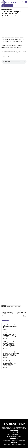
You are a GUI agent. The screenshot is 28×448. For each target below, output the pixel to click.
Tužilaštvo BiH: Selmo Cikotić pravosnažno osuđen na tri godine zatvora (21, 314)
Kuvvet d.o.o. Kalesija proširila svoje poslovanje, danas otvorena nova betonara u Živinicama (11, 353)
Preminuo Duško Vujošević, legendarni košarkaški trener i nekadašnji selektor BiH (10, 335)
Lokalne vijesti (8, 9)
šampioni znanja (10, 306)
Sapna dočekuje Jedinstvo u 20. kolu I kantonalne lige (10, 326)
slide (16, 306)
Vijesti (3, 9)
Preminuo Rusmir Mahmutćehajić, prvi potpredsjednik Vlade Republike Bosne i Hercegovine (9, 363)
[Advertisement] (14, 288)
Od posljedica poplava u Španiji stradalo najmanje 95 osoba (7, 314)
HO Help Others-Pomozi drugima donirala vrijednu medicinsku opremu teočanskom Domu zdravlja (10, 344)
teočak (19, 306)
